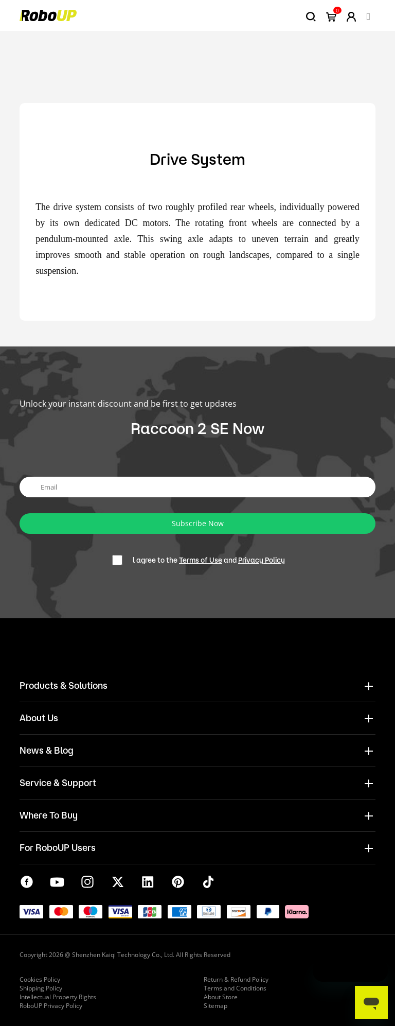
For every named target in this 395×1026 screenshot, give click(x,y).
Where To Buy (49, 815)
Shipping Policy (41, 988)
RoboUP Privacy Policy (51, 1005)
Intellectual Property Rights (58, 997)
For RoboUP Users (58, 847)
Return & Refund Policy (236, 979)
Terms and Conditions (235, 988)
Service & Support (58, 782)
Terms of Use (200, 560)
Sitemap (215, 1005)
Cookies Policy (40, 979)
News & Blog (47, 750)
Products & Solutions (63, 685)
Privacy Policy (261, 560)
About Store (221, 997)
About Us (39, 717)
